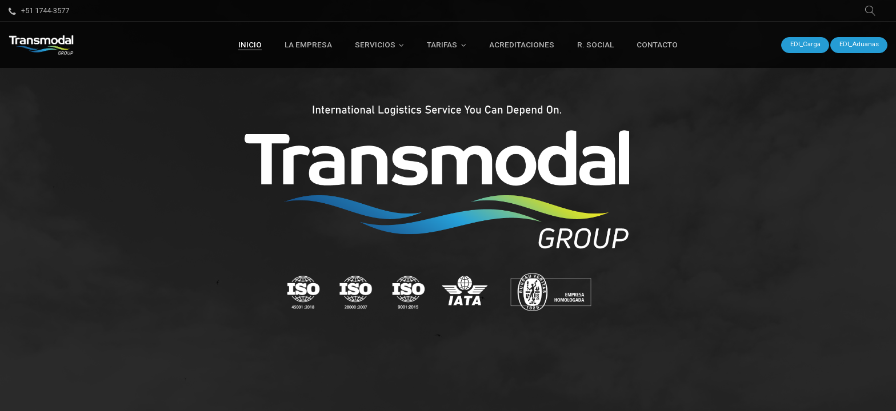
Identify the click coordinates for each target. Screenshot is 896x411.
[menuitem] (250, 44)
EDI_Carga (805, 44)
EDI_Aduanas (859, 44)
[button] (870, 10)
